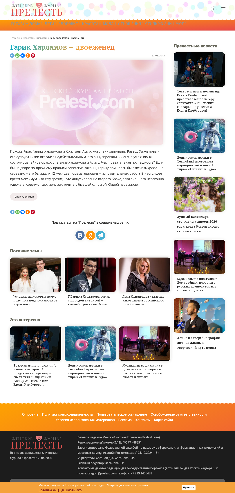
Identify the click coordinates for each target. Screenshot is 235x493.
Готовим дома (27, 25)
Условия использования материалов (85, 420)
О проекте (30, 414)
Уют (193, 25)
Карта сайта (163, 420)
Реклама (125, 420)
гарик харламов (24, 196)
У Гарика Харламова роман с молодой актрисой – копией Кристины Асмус (89, 300)
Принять (188, 487)
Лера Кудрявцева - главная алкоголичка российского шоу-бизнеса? (143, 300)
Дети (53, 25)
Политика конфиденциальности (67, 414)
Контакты (142, 420)
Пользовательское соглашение (122, 414)
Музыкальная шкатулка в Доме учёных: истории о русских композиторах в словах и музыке (142, 371)
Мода (116, 25)
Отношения (139, 25)
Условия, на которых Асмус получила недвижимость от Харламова (35, 300)
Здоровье (73, 25)
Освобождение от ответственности (179, 414)
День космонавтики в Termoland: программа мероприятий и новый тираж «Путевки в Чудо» (87, 371)
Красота (97, 25)
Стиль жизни (169, 25)
